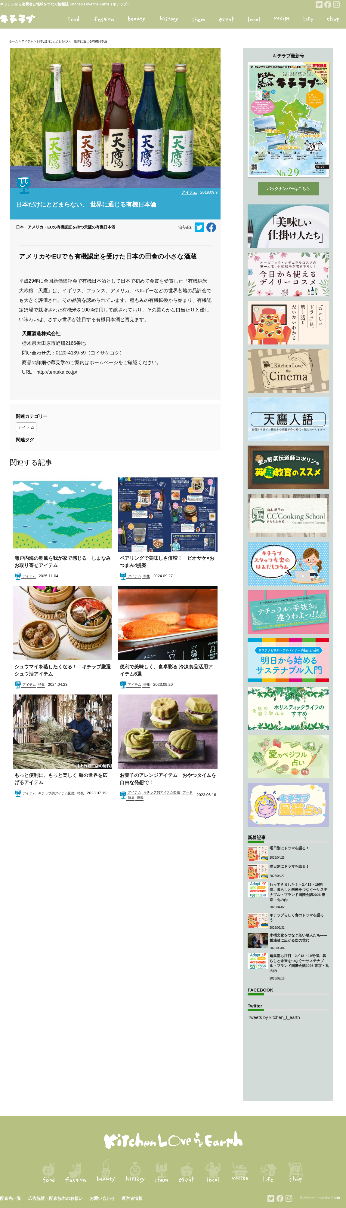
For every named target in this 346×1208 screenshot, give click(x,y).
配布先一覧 (10, 1198)
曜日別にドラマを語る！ (289, 848)
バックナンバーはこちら (288, 188)
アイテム (27, 41)
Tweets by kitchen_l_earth (274, 1017)
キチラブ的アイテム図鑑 (56, 793)
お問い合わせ (102, 1198)
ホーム (13, 41)
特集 (147, 576)
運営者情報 (132, 1198)
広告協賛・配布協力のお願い (55, 1198)
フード (188, 792)
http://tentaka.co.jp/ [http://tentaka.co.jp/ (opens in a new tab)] (56, 372)
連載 (140, 797)
